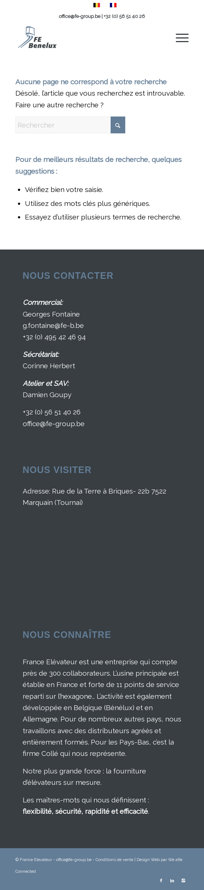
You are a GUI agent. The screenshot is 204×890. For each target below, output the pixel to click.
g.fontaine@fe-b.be (53, 325)
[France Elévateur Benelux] (84, 37)
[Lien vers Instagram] (183, 880)
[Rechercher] (70, 125)
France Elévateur (50, 662)
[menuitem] (178, 37)
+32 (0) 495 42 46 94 (54, 337)
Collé (49, 753)
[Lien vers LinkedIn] (172, 880)
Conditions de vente (114, 859)
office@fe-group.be (80, 16)
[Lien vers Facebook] (161, 880)
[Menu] (178, 37)
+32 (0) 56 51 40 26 (124, 16)
